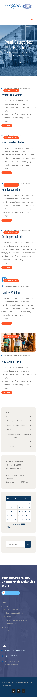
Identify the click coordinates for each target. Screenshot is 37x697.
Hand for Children (10, 292)
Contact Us (10, 446)
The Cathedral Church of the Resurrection (15, 88)
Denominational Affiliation (16, 425)
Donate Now (9, 593)
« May (8, 527)
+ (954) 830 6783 (11, 656)
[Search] (28, 544)
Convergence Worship (15, 421)
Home (8, 412)
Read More (6, 125)
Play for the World (11, 361)
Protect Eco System (11, 94)
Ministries (9, 442)
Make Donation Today (12, 142)
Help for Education (11, 189)
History (9, 430)
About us (9, 417)
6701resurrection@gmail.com (15, 651)
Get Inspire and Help (12, 236)
